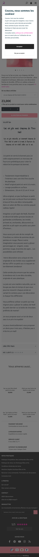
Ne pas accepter (19, 53)
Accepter (19, 46)
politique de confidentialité (24, 33)
